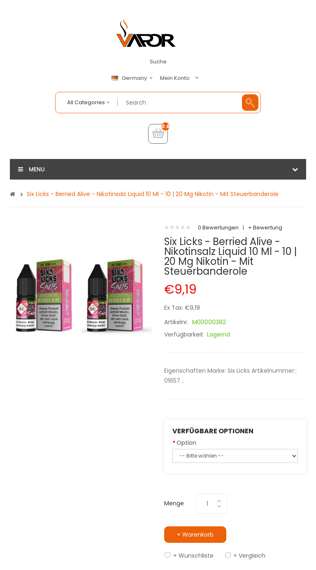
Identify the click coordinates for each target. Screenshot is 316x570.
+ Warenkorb (195, 534)
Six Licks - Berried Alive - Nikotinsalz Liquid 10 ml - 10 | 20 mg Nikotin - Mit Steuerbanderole (153, 194)
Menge (174, 503)
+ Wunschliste (193, 555)
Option (186, 443)
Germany (133, 78)
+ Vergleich (249, 555)
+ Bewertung (265, 227)
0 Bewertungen (218, 227)
